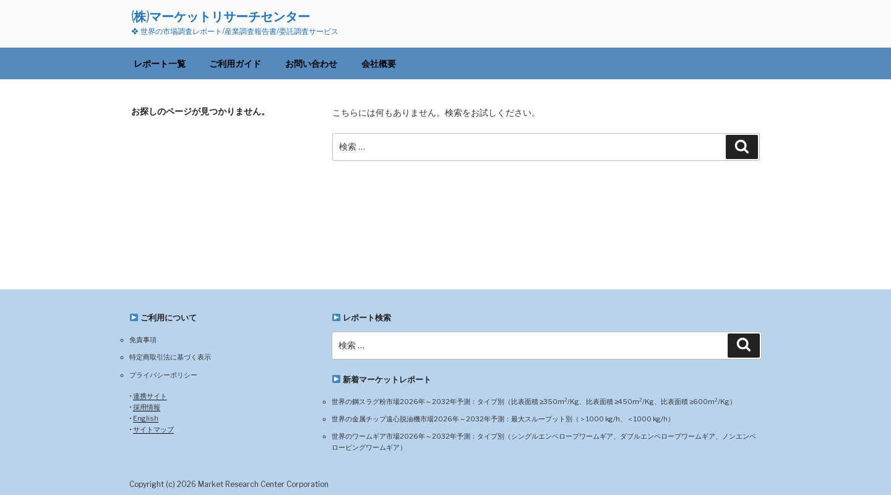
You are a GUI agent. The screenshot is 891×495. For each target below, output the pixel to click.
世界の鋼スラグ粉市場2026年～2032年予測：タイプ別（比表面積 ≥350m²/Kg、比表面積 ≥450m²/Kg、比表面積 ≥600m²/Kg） (534, 401)
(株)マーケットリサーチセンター (220, 16)
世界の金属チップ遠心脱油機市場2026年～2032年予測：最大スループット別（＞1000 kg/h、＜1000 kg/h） (503, 419)
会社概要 (378, 63)
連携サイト (150, 396)
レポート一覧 (160, 63)
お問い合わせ (311, 63)
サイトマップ (153, 429)
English (145, 418)
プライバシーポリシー (163, 375)
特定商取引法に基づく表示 (170, 357)
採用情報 (146, 407)
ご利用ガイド (235, 63)
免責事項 (143, 339)
